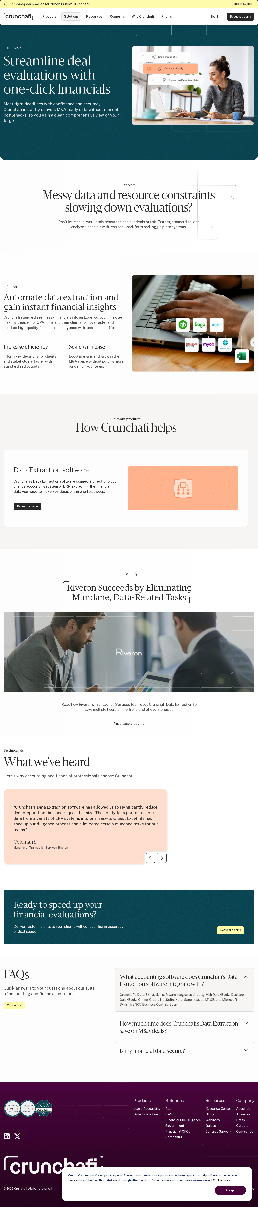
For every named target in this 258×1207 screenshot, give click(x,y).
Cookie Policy (221, 1180)
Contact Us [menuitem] (244, 1131)
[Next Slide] (162, 858)
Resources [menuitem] (215, 1100)
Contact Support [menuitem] (218, 1131)
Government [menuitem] (174, 1126)
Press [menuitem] (240, 1120)
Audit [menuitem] (169, 1109)
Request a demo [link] (240, 17)
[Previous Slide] (150, 858)
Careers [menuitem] (242, 1126)
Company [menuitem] (245, 1100)
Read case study (129, 724)
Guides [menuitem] (211, 1126)
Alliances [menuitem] (243, 1114)
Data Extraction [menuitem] (146, 1114)
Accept (230, 1190)
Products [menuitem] (142, 1100)
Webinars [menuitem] (213, 1120)
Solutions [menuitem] (174, 1100)
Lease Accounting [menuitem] (147, 1109)
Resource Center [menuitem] (218, 1109)
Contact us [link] (14, 1005)
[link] (18, 16)
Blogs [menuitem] (210, 1114)
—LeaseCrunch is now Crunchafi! (50, 4)
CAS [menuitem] (168, 1114)
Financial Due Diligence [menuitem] (183, 1120)
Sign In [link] (215, 16)
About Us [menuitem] (243, 1109)
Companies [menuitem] (173, 1137)
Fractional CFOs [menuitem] (177, 1131)
